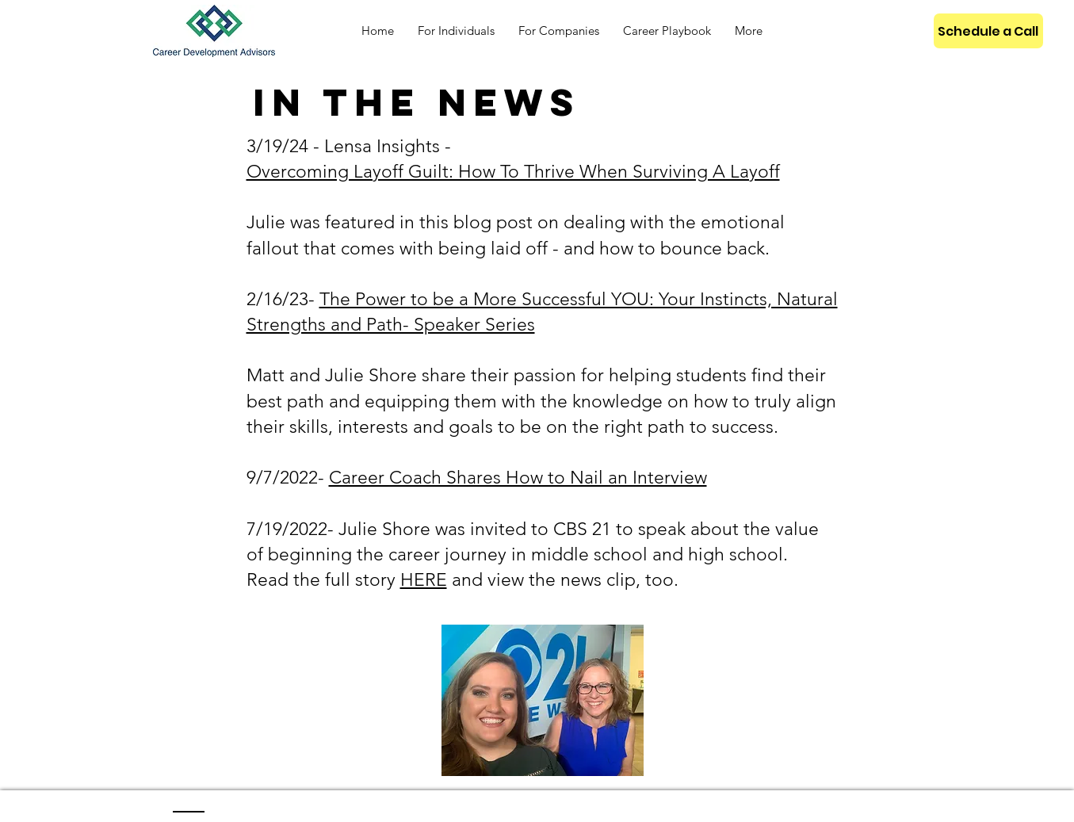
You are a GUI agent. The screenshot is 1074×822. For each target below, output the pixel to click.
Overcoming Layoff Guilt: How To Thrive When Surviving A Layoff (513, 171)
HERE (423, 580)
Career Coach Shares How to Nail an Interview (518, 477)
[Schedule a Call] (988, 30)
